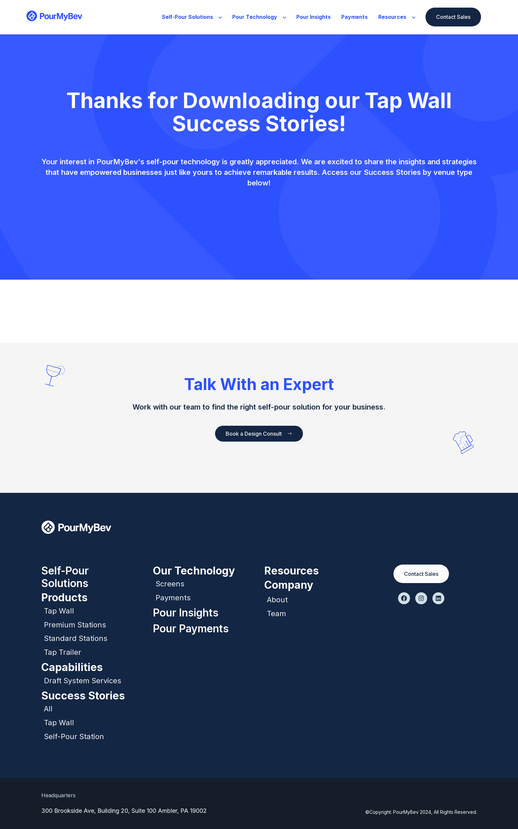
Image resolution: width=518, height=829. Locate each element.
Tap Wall (59, 611)
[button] (192, 17)
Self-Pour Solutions (192, 17)
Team (276, 613)
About (277, 599)
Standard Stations (75, 638)
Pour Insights (313, 17)
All (48, 708)
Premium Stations (75, 624)
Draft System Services (82, 680)
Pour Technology (259, 17)
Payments (354, 17)
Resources (396, 17)
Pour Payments (191, 628)
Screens (170, 583)
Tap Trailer (62, 652)
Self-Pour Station (74, 736)
